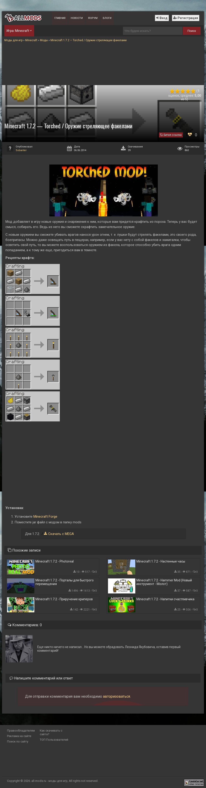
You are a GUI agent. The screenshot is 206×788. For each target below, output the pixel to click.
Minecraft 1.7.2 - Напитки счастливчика (165, 599)
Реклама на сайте (19, 736)
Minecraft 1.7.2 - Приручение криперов (64, 599)
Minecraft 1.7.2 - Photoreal (54, 561)
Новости (77, 18)
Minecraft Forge (45, 516)
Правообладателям (21, 730)
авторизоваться (116, 696)
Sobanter (21, 150)
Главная (59, 18)
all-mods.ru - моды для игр (49, 781)
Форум (93, 18)
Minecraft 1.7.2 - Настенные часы (160, 561)
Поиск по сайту (17, 741)
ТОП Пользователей (54, 739)
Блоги (107, 18)
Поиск (191, 31)
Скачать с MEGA (61, 534)
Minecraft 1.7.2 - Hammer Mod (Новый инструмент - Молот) (164, 582)
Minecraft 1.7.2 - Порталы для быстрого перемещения (64, 582)
